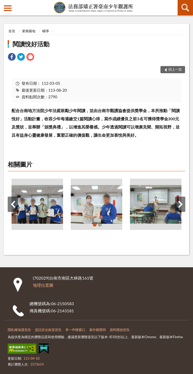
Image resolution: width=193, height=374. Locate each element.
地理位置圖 (43, 285)
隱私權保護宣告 (19, 330)
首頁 (11, 31)
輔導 (45, 31)
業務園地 (28, 31)
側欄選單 (8, 8)
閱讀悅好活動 (31, 44)
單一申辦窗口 (75, 330)
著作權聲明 (97, 330)
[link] (12, 57)
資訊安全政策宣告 (48, 330)
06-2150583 (62, 303)
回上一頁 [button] (175, 69)
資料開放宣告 (120, 330)
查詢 (185, 7)
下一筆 (180, 204)
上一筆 (13, 204)
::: (4, 4)
